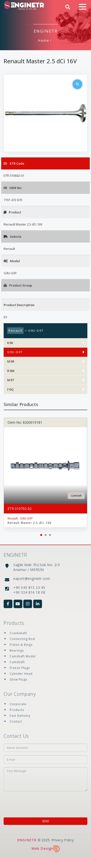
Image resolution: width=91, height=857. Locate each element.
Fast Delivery (20, 716)
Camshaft (17, 662)
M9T (11, 380)
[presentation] (31, 802)
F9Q (10, 389)
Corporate (18, 704)
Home (43, 40)
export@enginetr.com (31, 578)
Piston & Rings (21, 645)
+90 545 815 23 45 (29, 587)
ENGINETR (27, 840)
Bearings (17, 650)
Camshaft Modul (23, 656)
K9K (10, 343)
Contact (16, 721)
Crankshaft (18, 633)
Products (17, 710)
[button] (41, 535)
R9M (11, 371)
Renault (15, 331)
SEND (45, 821)
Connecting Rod (22, 639)
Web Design (46, 848)
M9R (11, 361)
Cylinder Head (21, 674)
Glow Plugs (18, 679)
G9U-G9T (15, 352)
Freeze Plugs (20, 668)
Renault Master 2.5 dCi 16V (29, 523)
